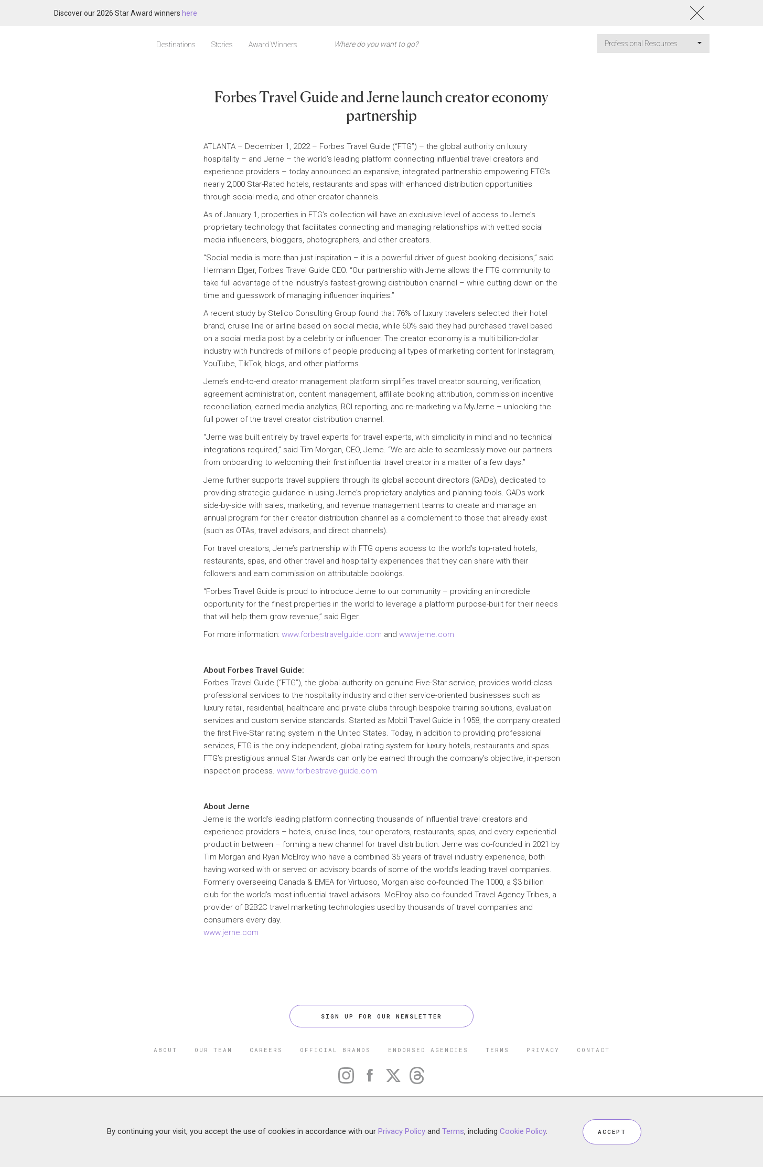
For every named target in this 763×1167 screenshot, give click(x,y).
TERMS (497, 1050)
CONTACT (593, 1050)
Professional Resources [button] (653, 43)
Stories (222, 44)
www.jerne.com (426, 634)
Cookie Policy (523, 1131)
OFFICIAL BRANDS (335, 1050)
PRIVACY (543, 1050)
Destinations (176, 44)
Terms (453, 1131)
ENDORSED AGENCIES (428, 1050)
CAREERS (266, 1050)
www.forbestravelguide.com (332, 634)
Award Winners (273, 44)
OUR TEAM (213, 1050)
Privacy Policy (401, 1131)
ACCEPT (612, 1132)
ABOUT (165, 1050)
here (189, 13)
